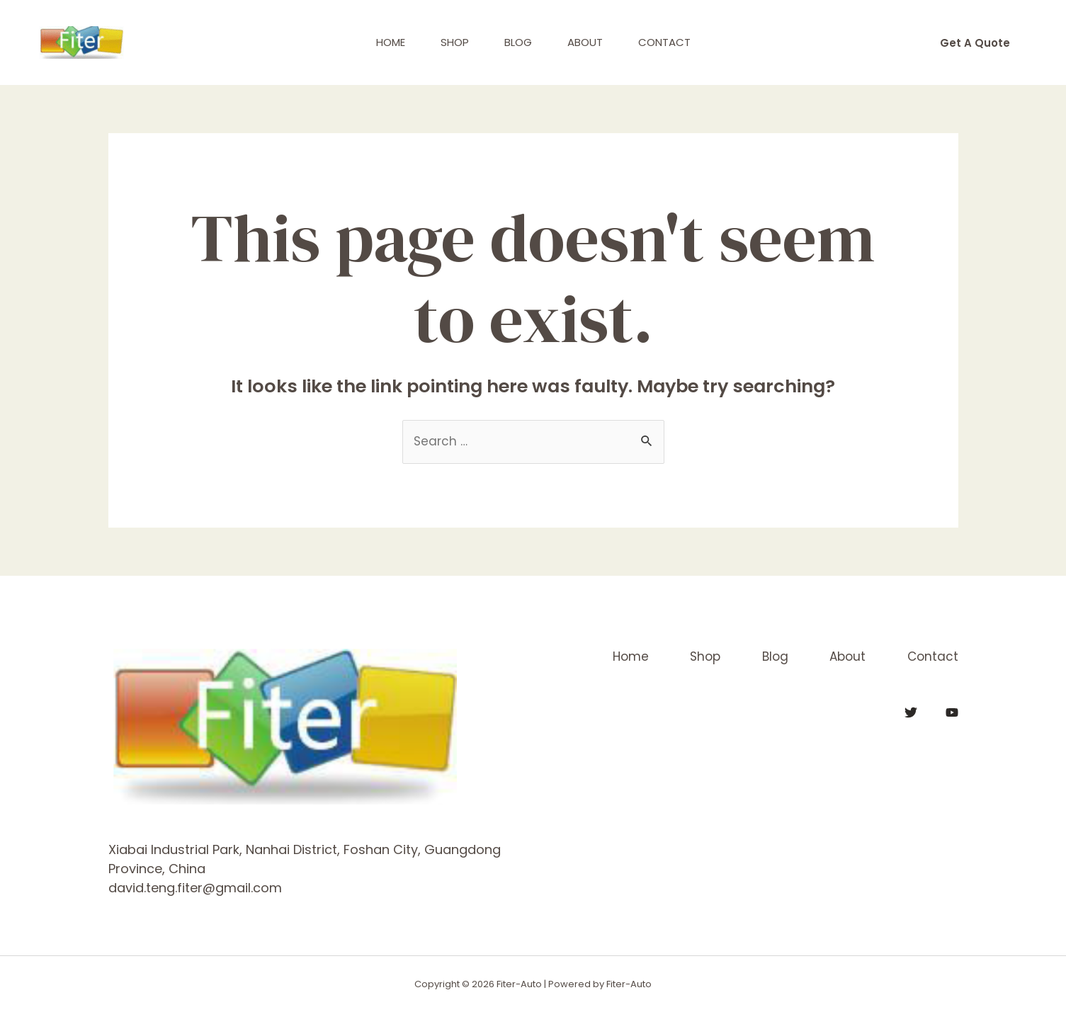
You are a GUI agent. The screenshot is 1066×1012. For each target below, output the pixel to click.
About (585, 42)
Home (390, 42)
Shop (455, 42)
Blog (518, 42)
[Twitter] (911, 712)
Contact (664, 42)
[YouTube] (952, 712)
